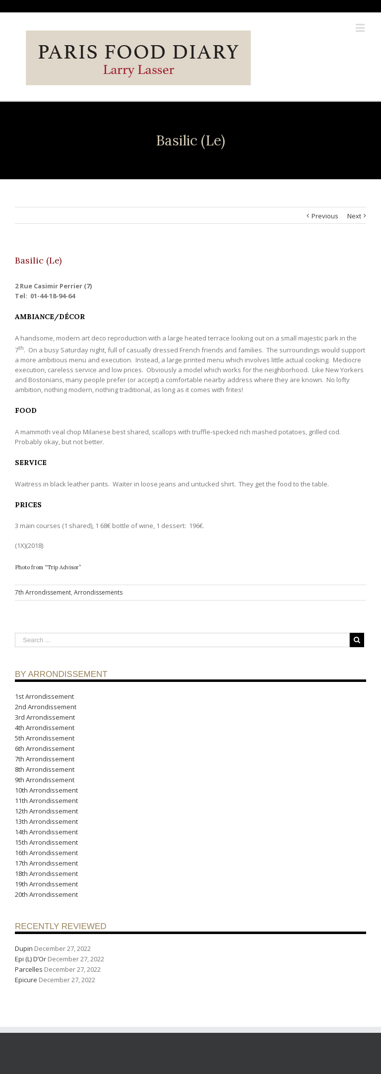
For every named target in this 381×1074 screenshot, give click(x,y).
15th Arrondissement (46, 842)
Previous (325, 215)
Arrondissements (98, 592)
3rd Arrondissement (45, 717)
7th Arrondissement (43, 592)
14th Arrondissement (46, 831)
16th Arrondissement (46, 852)
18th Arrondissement (46, 873)
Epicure (26, 979)
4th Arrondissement (44, 727)
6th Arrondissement (44, 748)
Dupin (24, 948)
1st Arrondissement (44, 696)
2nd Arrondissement (45, 706)
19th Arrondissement (46, 883)
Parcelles (29, 969)
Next (354, 215)
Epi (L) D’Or (30, 958)
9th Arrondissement (44, 779)
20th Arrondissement (46, 894)
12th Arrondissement (46, 810)
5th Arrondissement (44, 738)
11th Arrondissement (46, 800)
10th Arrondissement (46, 790)
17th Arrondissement (46, 863)
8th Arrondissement (44, 769)
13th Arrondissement (46, 821)
